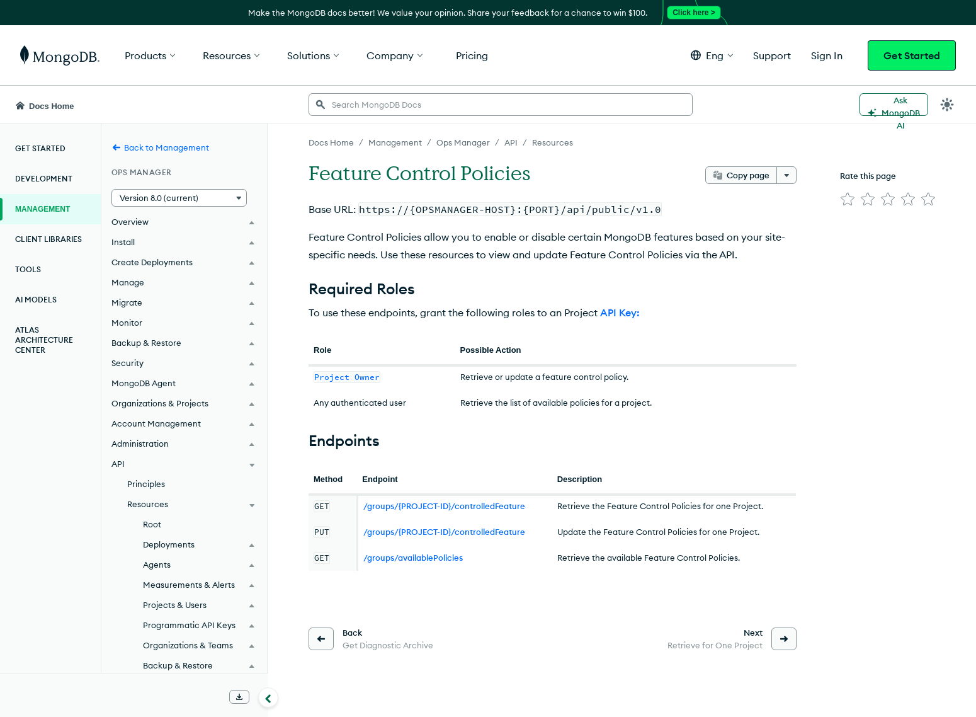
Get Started (911, 55)
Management (42, 209)
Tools (28, 269)
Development (43, 178)
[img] (847, 199)
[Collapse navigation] (268, 697)
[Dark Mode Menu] (947, 104)
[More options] (786, 175)
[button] (712, 55)
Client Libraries (48, 239)
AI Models (36, 299)
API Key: (620, 312)
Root (152, 524)
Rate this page (868, 176)
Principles (146, 484)
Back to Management (160, 147)
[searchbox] (501, 104)
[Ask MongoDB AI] (894, 104)
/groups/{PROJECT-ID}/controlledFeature (444, 506)
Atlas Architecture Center (44, 340)
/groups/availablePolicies (413, 558)
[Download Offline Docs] (239, 697)
